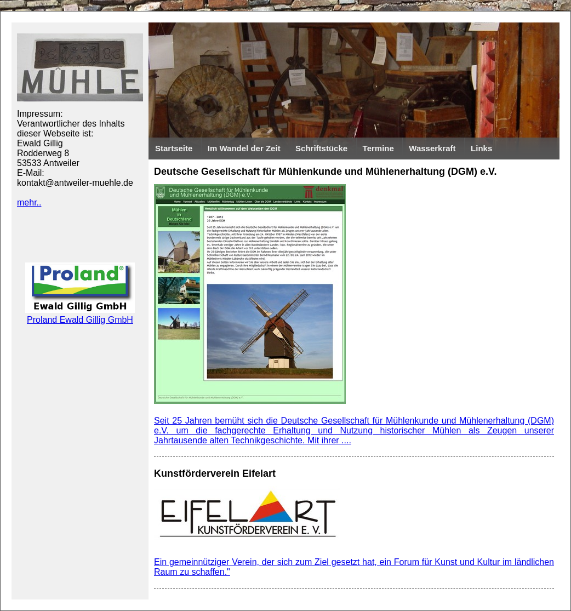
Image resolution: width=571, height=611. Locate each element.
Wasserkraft (432, 148)
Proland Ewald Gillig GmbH (80, 314)
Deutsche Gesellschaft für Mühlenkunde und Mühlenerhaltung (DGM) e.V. (325, 171)
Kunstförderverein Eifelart (215, 473)
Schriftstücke (321, 148)
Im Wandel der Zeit (244, 148)
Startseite (173, 148)
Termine (378, 148)
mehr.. (29, 202)
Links (481, 148)
